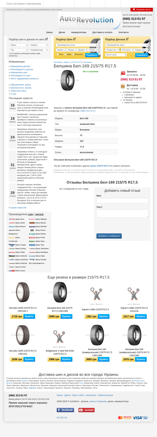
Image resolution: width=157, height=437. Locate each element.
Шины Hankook (21, 263)
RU (58, 417)
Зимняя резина (105, 395)
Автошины (91, 395)
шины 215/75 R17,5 (100, 166)
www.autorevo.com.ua (14, 9)
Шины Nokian (41, 234)
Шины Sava (40, 241)
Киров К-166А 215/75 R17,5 (95, 309)
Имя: (98, 195)
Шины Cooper (20, 245)
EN (61, 417)
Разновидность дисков (22, 69)
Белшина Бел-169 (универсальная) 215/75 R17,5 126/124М (134, 352)
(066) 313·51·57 (134, 18)
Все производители (36, 263)
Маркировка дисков (20, 66)
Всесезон (77, 54)
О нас (13, 94)
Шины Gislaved (21, 256)
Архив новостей (18, 207)
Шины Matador (41, 219)
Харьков (32, 388)
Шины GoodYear (21, 259)
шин (30, 214)
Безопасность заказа (21, 88)
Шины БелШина (42, 252)
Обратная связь (18, 91)
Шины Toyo (40, 245)
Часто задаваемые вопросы (24, 78)
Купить (29, 316)
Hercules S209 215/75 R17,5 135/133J (22, 352)
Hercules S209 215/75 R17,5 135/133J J (22, 309)
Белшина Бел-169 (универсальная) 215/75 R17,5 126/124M (97, 352)
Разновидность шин (20, 75)
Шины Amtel (20, 223)
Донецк (9, 383)
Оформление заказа (21, 84)
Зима (67, 54)
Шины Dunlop (20, 248)
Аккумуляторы (78, 32)
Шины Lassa (20, 270)
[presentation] (119, 226)
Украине (24, 381)
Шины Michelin (41, 226)
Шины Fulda (20, 252)
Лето (60, 54)
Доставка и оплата (102, 32)
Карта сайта (78, 395)
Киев (81, 383)
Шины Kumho (20, 267)
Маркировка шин (19, 72)
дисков (39, 214)
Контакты (124, 32)
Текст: (99, 207)
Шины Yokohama (42, 248)
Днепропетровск (138, 381)
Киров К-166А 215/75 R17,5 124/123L (134, 309)
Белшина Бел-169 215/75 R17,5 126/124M (59, 309)
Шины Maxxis (41, 223)
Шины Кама (40, 256)
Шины (49, 32)
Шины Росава (41, 259)
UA (65, 417)
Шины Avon (19, 219)
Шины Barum (20, 226)
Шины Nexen (41, 230)
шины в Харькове (98, 401)
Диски (62, 32)
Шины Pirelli (40, 237)
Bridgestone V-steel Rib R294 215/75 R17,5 (60, 352)
